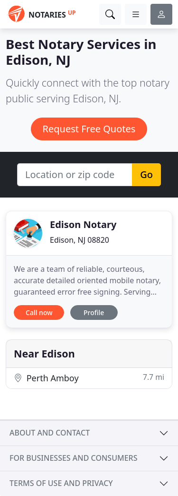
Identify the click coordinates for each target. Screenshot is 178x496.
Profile (94, 312)
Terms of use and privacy (61, 483)
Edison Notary (83, 224)
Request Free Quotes (89, 128)
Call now (39, 312)
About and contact (49, 432)
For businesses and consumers (73, 458)
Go (146, 174)
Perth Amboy (89, 378)
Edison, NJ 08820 (79, 240)
